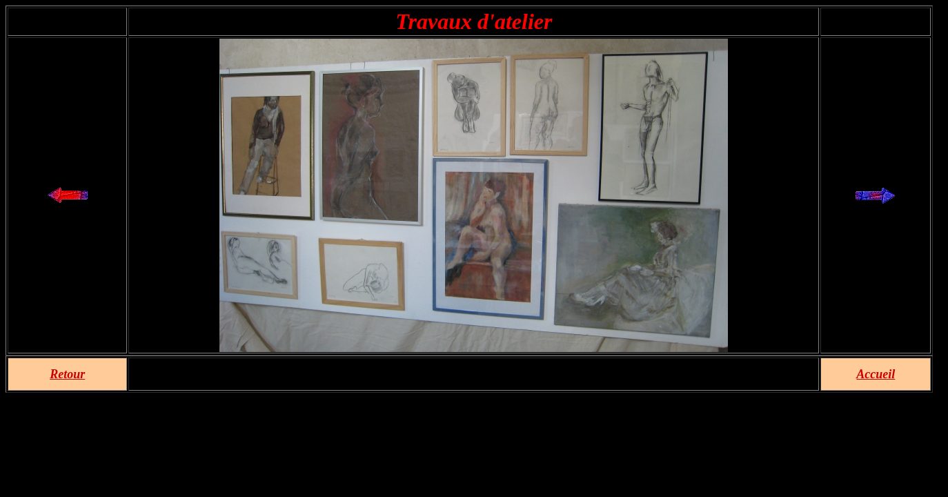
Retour (67, 374)
